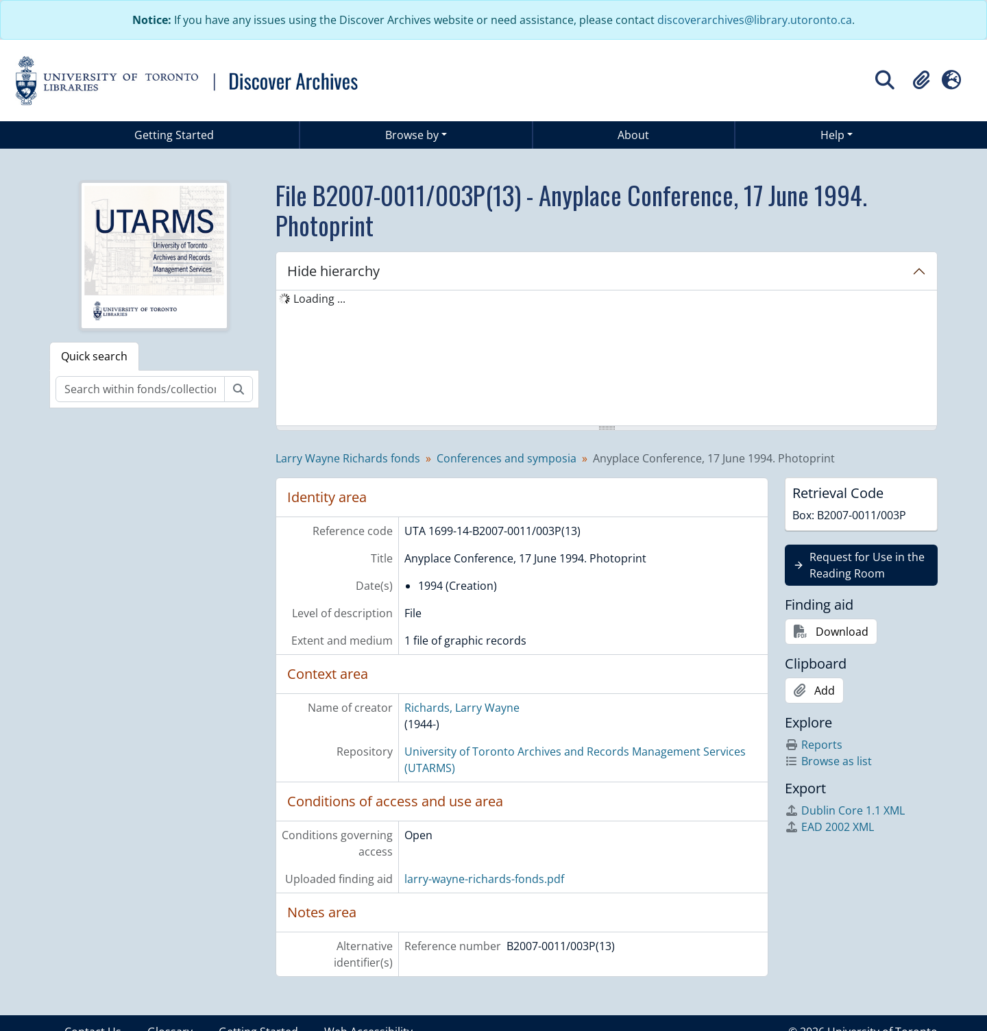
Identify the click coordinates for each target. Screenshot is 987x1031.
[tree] (606, 358)
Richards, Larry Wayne (462, 707)
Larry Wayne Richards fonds (348, 458)
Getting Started (174, 134)
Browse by (412, 134)
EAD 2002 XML (829, 826)
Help (832, 134)
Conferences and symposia (506, 458)
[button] (921, 80)
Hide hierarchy (333, 271)
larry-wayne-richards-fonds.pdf (484, 878)
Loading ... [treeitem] (319, 298)
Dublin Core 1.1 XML (845, 810)
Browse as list (828, 761)
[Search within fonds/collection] (140, 389)
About (633, 134)
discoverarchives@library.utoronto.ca (754, 19)
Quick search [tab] (94, 356)
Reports (813, 744)
